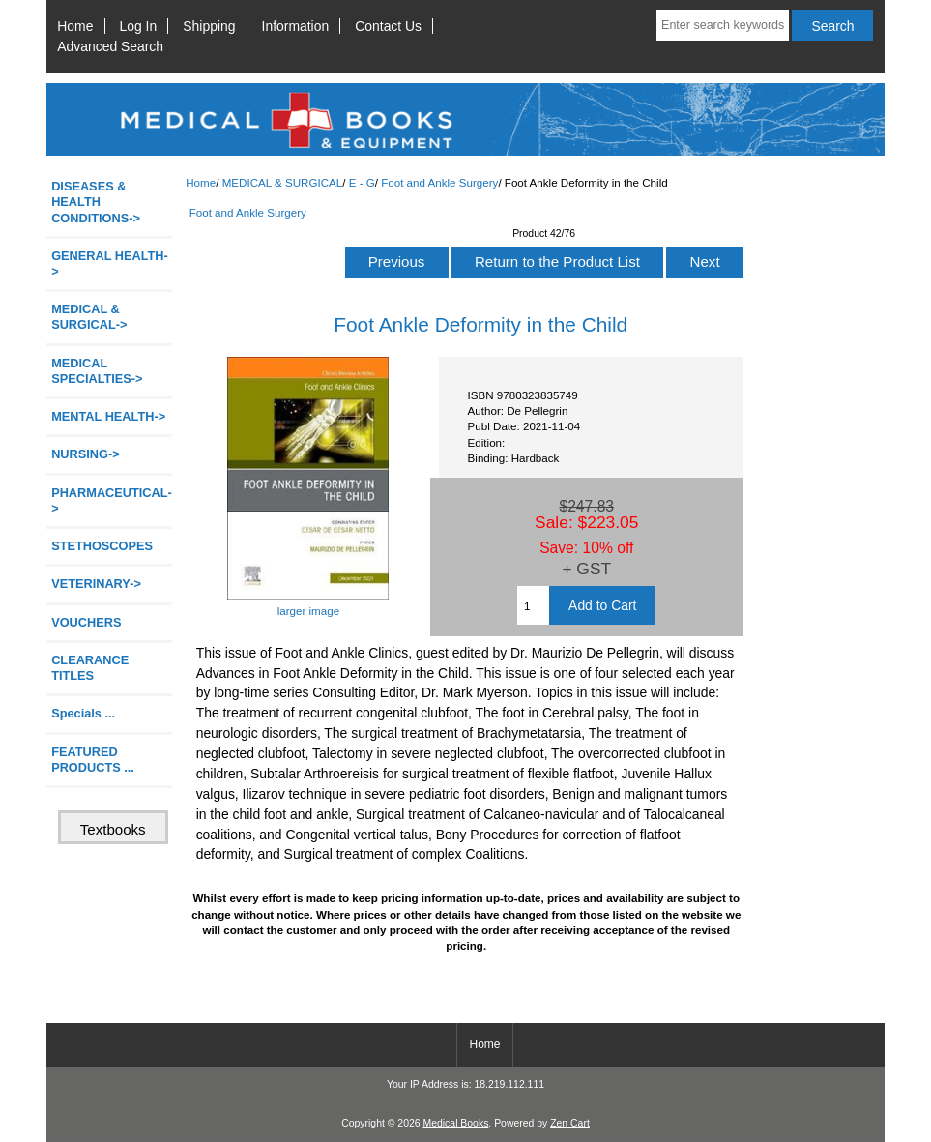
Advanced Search (110, 46)
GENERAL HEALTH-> (109, 263)
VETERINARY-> (96, 583)
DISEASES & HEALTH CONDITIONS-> (95, 201)
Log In (139, 26)
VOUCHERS (86, 622)
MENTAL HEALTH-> (108, 416)
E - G (362, 182)
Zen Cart (570, 1123)
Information (296, 26)
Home (75, 26)
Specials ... (83, 713)
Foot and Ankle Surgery (439, 182)
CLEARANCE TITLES (90, 668)
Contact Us (388, 26)
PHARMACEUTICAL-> (111, 500)
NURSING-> (85, 454)
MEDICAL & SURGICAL (282, 182)
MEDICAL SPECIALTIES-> (96, 371)
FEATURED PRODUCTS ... (92, 760)
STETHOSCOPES (102, 546)
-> (89, 317)
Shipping (209, 26)
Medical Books (455, 1123)
